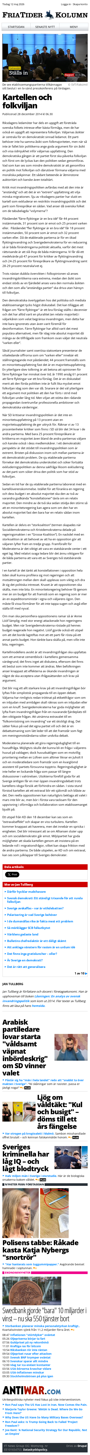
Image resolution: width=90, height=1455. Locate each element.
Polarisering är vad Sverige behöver (32, 915)
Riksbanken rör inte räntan (28, 1350)
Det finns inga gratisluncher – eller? (32, 954)
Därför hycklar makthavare (26, 892)
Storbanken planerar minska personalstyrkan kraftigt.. (42, 1326)
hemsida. (38, 1006)
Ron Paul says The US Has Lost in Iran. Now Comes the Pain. (46, 1405)
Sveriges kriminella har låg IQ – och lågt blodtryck (25, 1157)
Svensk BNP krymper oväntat (30, 1357)
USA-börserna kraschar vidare (30, 1369)
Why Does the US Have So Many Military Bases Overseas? (44, 1417)
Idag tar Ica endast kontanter (30, 1365)
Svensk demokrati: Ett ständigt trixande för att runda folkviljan (44, 900)
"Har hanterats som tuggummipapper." (32, 1264)
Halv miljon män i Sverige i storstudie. (31, 1176)
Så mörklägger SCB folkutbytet (28, 928)
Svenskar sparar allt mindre (29, 1361)
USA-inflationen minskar (27, 1372)
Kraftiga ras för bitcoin (25, 1346)
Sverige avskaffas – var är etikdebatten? (35, 908)
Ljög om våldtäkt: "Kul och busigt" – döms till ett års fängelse (59, 1111)
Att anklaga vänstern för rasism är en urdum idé (41, 947)
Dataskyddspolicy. (35, 1449)
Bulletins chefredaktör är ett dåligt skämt (36, 941)
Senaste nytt (45, 27)
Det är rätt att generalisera (26, 967)
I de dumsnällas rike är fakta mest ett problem (40, 921)
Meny (74, 27)
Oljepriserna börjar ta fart (27, 1338)
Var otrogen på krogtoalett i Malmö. (29, 1133)
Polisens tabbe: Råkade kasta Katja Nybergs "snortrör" (40, 1250)
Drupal (82, 1446)
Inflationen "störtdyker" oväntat (32, 1335)
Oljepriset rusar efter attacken (31, 1354)
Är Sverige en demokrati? (24, 960)
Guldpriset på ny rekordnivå (29, 1342)
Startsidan (16, 27)
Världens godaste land (22, 934)
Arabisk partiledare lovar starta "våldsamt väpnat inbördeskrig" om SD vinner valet (25, 1047)
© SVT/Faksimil (78, 84)
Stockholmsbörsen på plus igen (31, 1376)
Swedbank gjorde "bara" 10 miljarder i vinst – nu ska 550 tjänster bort (44, 1314)
